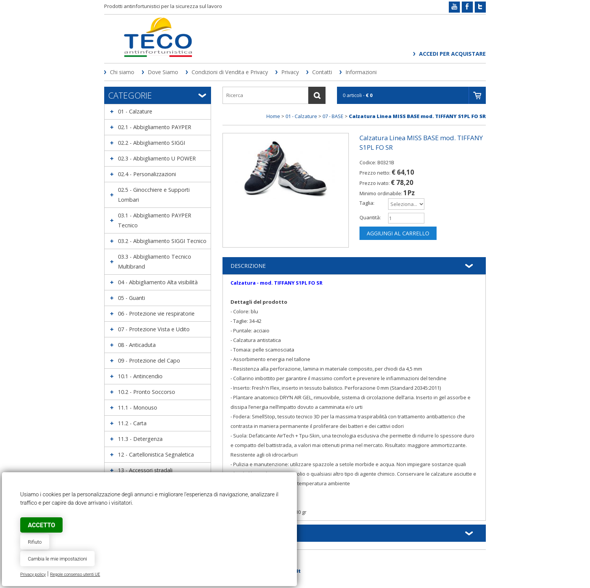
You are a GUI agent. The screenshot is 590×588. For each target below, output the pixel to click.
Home (273, 116)
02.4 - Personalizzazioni (147, 174)
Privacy (290, 72)
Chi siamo (122, 72)
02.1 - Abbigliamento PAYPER (154, 127)
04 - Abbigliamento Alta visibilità (158, 282)
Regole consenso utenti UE (75, 574)
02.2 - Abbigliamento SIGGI (151, 142)
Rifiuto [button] (35, 542)
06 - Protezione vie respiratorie (156, 313)
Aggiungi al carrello (398, 233)
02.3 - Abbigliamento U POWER (157, 158)
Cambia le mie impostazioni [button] (57, 559)
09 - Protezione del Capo (149, 360)
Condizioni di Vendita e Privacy (230, 72)
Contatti (322, 72)
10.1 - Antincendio (140, 376)
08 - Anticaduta (137, 344)
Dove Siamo (163, 72)
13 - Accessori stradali (145, 470)
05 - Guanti (131, 297)
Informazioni (361, 72)
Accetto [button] (41, 525)
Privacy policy (33, 574)
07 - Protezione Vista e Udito (154, 329)
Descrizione (248, 265)
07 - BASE (332, 116)
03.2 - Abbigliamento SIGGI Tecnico (162, 241)
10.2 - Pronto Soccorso (146, 391)
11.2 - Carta (132, 423)
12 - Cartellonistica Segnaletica (156, 454)
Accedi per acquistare (452, 53)
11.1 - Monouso (137, 407)
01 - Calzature (135, 111)
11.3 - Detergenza (140, 438)
